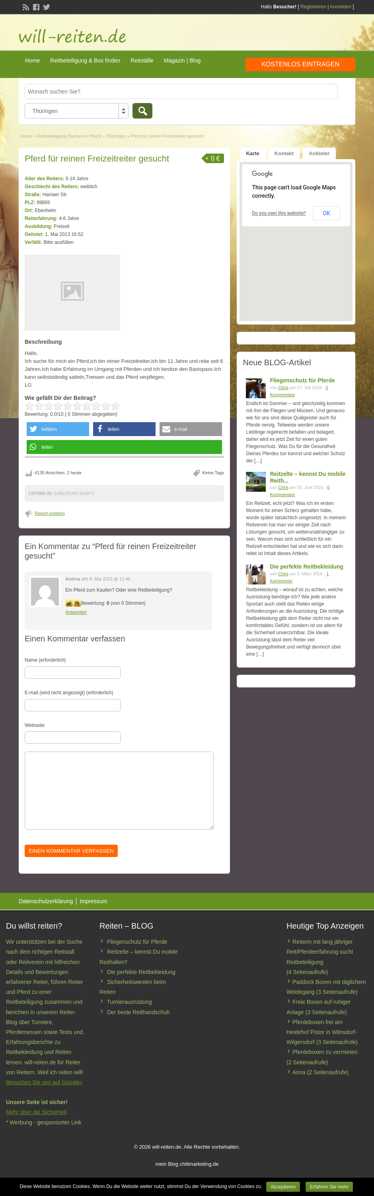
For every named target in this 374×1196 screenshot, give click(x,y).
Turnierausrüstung (129, 1002)
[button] (58, 429)
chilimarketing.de (199, 1164)
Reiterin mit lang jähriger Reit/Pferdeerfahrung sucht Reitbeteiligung (319, 952)
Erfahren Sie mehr (329, 1187)
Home (32, 60)
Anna (299, 1072)
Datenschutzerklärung (46, 901)
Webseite (35, 725)
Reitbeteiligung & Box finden (85, 60)
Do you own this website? (279, 213)
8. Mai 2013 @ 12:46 (110, 579)
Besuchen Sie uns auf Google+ (44, 1082)
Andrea (72, 579)
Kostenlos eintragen (300, 64)
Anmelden (340, 7)
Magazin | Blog (182, 60)
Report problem (50, 513)
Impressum (93, 901)
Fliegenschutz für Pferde (302, 380)
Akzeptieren (283, 1187)
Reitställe (142, 60)
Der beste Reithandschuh (138, 1012)
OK (326, 213)
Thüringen (116, 136)
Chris (283, 387)
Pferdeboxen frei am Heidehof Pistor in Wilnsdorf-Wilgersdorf (321, 1032)
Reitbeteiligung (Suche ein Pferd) (69, 136)
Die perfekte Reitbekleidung (306, 566)
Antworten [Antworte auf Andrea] (76, 612)
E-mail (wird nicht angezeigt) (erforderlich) (69, 692)
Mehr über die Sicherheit (36, 1112)
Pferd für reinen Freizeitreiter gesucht (97, 159)
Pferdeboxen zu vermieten (324, 1052)
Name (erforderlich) (45, 660)
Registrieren (313, 7)
